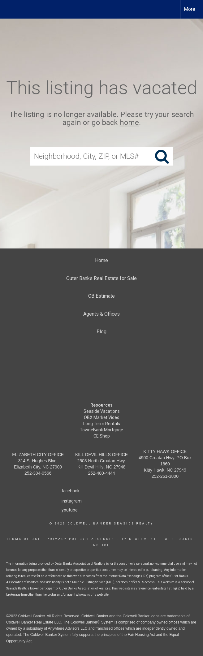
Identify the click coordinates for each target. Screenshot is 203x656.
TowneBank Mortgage (101, 429)
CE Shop (101, 436)
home (129, 123)
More (189, 9)
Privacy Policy (66, 539)
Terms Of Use (23, 539)
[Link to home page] (8, 9)
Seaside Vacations (102, 411)
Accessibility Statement (124, 539)
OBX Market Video (101, 417)
